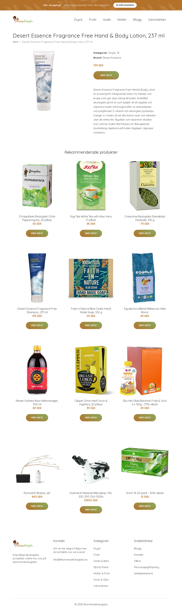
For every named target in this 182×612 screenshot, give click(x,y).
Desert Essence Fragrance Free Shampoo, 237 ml (37, 312)
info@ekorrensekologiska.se (70, 561)
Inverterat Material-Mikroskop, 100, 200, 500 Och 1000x (91, 496)
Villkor (137, 562)
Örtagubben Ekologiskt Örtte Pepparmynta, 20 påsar (37, 220)
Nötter (121, 20)
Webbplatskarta (143, 575)
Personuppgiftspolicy (146, 569)
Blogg (137, 20)
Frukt (92, 20)
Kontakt (138, 556)
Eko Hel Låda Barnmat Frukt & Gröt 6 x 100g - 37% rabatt (145, 404)
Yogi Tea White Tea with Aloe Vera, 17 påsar (91, 220)
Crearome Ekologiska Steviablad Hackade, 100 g (145, 220)
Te (118, 54)
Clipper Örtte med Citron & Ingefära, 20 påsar (91, 404)
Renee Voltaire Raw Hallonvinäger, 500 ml (37, 404)
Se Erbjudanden (125, 5)
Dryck (78, 20)
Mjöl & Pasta (101, 569)
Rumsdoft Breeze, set (37, 494)
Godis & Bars (101, 562)
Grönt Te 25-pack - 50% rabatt (145, 494)
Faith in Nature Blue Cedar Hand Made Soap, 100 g (91, 312)
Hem (15, 43)
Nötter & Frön (102, 575)
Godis (107, 20)
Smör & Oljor (101, 581)
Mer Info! (106, 76)
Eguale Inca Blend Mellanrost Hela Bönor (145, 312)
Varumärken (157, 20)
